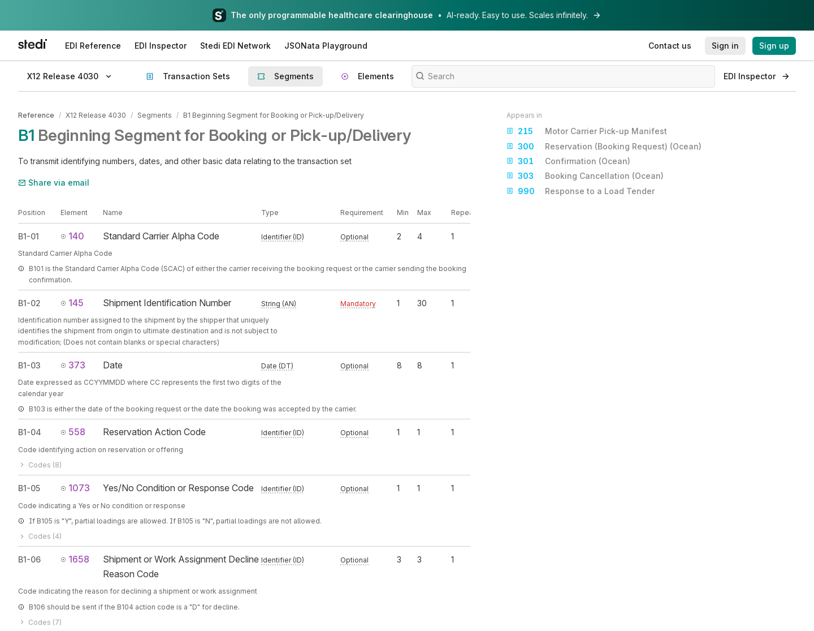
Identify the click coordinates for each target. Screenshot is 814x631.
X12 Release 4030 (96, 115)
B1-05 (29, 488)
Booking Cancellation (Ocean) (585, 176)
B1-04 (29, 432)
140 (72, 236)
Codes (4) (40, 536)
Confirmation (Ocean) (568, 161)
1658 (74, 559)
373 (72, 365)
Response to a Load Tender (580, 191)
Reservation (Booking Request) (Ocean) (604, 146)
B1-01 (28, 236)
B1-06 (29, 559)
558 (72, 431)
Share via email (53, 182)
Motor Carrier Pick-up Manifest (586, 131)
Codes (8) (40, 465)
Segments (154, 115)
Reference (36, 115)
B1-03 (29, 365)
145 (72, 302)
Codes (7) (40, 622)
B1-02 (29, 303)
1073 (75, 487)
